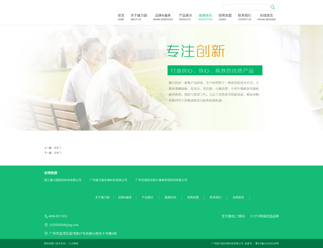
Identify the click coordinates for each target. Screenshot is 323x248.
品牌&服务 (163, 18)
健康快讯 (205, 18)
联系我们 (244, 18)
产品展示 (185, 18)
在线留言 (266, 18)
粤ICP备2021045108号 (267, 243)
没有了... (58, 147)
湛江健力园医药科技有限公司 (63, 180)
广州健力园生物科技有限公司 (108, 180)
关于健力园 (139, 18)
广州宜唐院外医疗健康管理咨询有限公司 (161, 180)
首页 (121, 18)
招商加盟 (225, 18)
